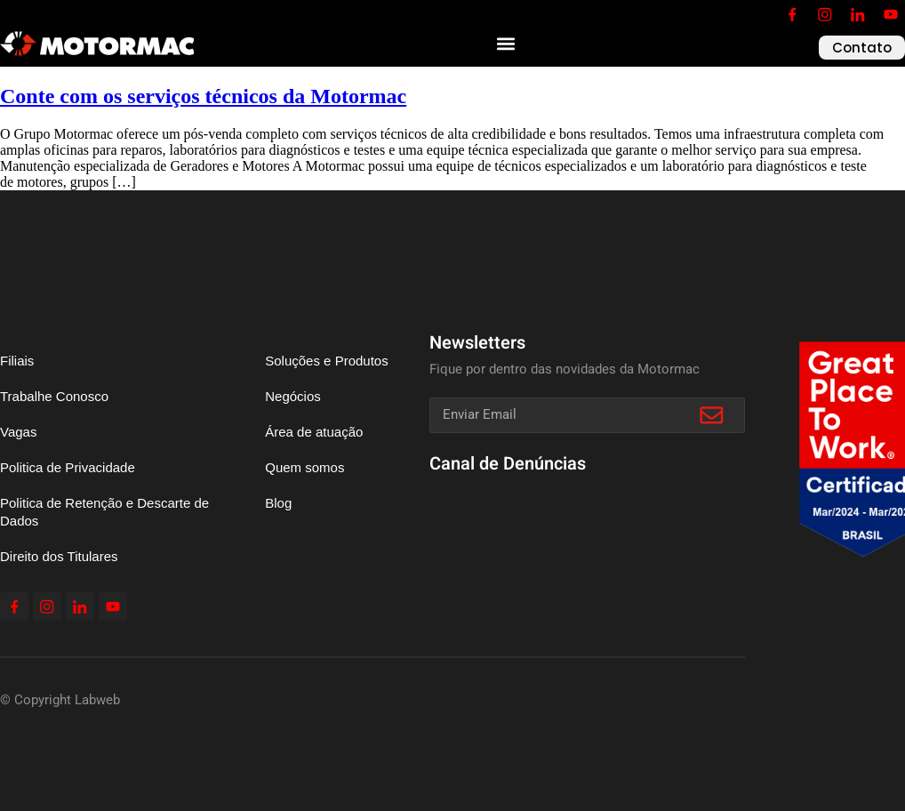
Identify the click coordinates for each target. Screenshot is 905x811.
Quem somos (304, 467)
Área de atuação (314, 431)
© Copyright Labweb (60, 700)
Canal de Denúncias (507, 464)
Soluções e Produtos (326, 360)
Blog (278, 502)
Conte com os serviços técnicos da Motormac (203, 96)
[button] (506, 43)
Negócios (293, 396)
